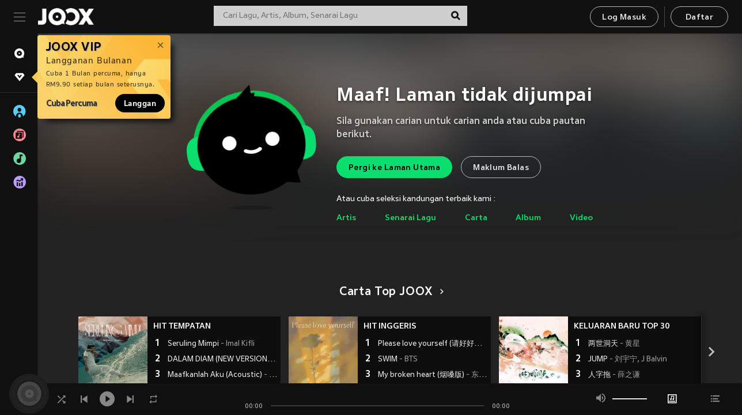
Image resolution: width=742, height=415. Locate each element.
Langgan (140, 103)
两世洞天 (614, 344)
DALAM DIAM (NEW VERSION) (223, 360)
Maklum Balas (501, 168)
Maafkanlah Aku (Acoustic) (223, 375)
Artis (346, 218)
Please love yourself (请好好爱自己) (433, 344)
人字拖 (614, 375)
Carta (476, 218)
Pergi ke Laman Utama (394, 168)
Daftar (699, 17)
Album (528, 218)
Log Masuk (624, 17)
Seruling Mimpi (211, 344)
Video (581, 218)
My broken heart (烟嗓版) (433, 375)
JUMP (627, 360)
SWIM (398, 360)
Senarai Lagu (410, 218)
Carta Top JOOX (389, 292)
